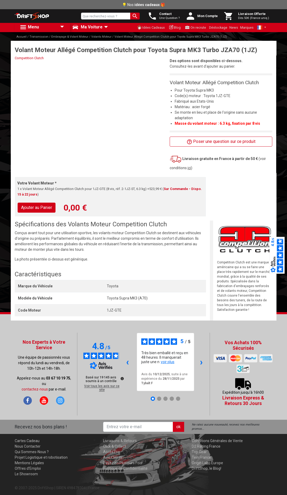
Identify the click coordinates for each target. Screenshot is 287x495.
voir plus (167, 362)
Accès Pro (111, 452)
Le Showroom (26, 474)
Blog (175, 27)
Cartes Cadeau (27, 441)
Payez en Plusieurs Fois (122, 463)
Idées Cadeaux (151, 27)
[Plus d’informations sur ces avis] (122, 378)
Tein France (201, 457)
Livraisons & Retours (120, 441)
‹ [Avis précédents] (127, 362)
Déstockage (218, 27)
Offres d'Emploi (28, 468)
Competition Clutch (29, 58)
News (233, 27)
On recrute (195, 27)
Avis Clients (112, 457)
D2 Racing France (206, 446)
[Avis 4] (172, 399)
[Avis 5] (178, 399)
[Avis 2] (159, 399)
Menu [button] (29, 27)
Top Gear (199, 452)
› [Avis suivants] (201, 362)
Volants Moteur (101, 36)
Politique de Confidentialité (125, 468)
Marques (247, 27)
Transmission (38, 36)
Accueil (21, 36)
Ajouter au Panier (36, 207)
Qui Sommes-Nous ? (32, 452)
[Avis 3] (165, 399)
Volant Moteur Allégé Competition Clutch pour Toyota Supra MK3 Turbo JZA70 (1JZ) (170, 36)
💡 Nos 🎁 (143, 5)
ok (178, 426)
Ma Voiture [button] (87, 27)
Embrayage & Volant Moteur (69, 36)
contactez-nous (35, 389)
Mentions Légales (29, 463)
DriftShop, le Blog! (206, 468)
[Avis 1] (153, 399)
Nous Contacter (28, 446)
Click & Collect (114, 446)
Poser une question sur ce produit (221, 141)
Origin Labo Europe (207, 463)
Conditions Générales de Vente (217, 441)
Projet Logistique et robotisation (41, 457)
